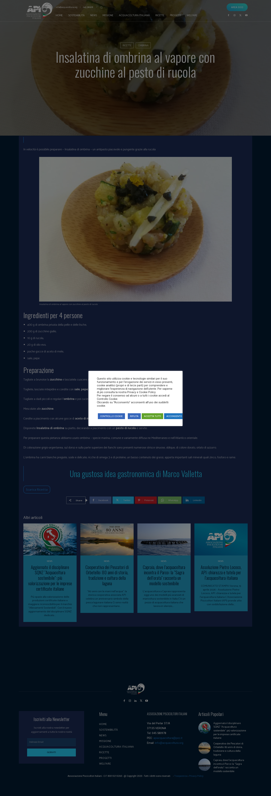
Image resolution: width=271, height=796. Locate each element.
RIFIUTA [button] (134, 416)
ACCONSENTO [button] (174, 416)
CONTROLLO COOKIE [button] (111, 416)
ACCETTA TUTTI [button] (152, 416)
